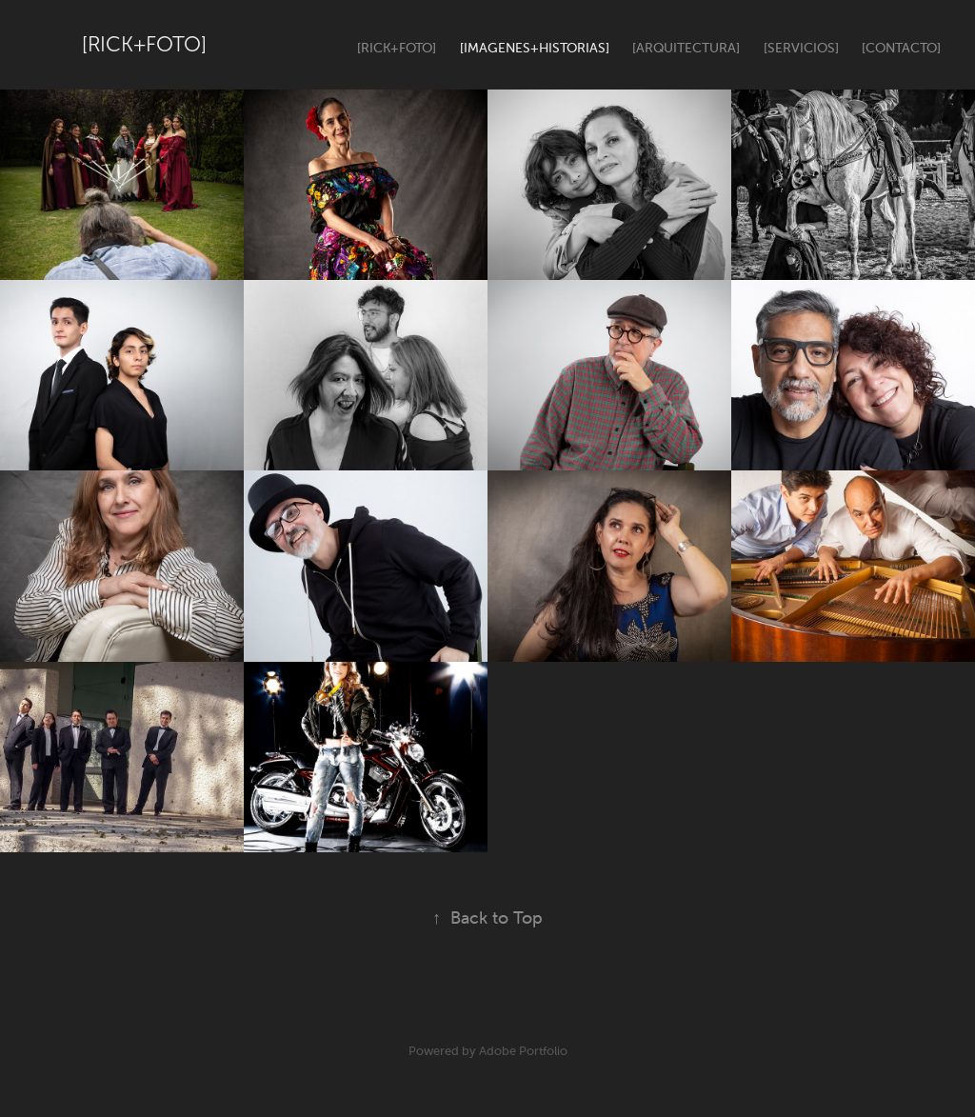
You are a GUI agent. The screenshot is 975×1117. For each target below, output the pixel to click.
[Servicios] (801, 47)
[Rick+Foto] (144, 44)
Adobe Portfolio (523, 1051)
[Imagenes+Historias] (534, 47)
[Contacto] (901, 47)
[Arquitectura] (686, 47)
